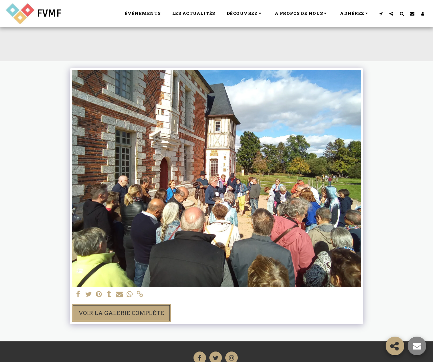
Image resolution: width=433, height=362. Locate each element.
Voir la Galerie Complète (121, 313)
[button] (245, 13)
